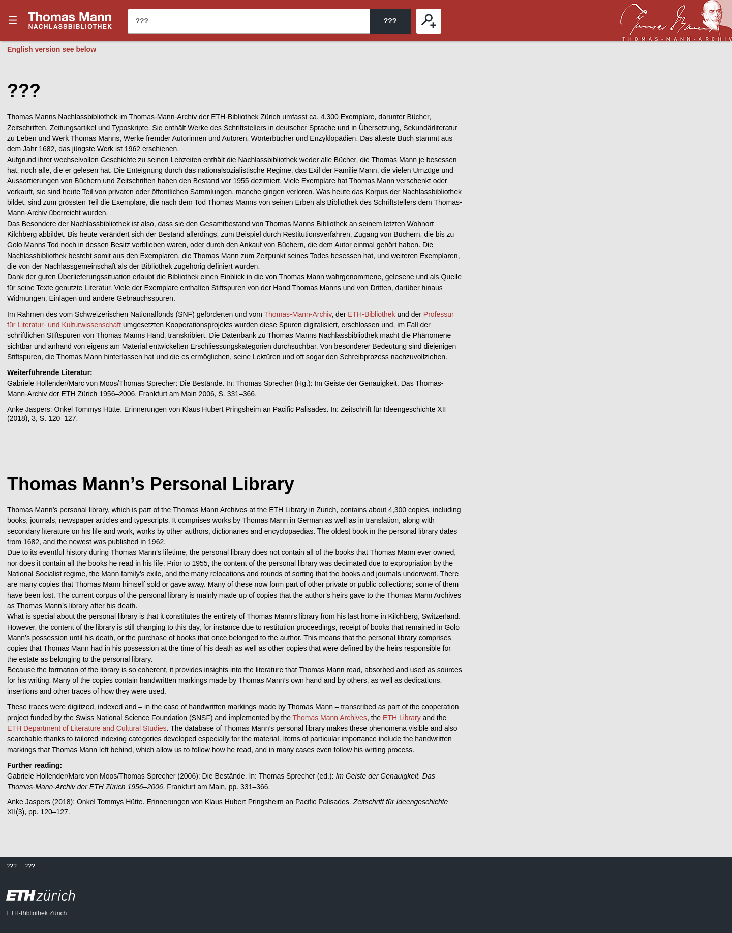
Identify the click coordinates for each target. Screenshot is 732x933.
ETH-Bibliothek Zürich (36, 913)
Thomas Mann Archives (330, 717)
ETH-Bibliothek (371, 314)
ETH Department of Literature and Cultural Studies (87, 728)
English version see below (51, 49)
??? (70, 20)
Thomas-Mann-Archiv (298, 314)
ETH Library (402, 717)
